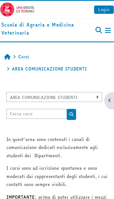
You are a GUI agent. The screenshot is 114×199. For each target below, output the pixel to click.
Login (104, 9)
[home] (38, 29)
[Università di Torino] (17, 9)
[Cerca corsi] (36, 114)
